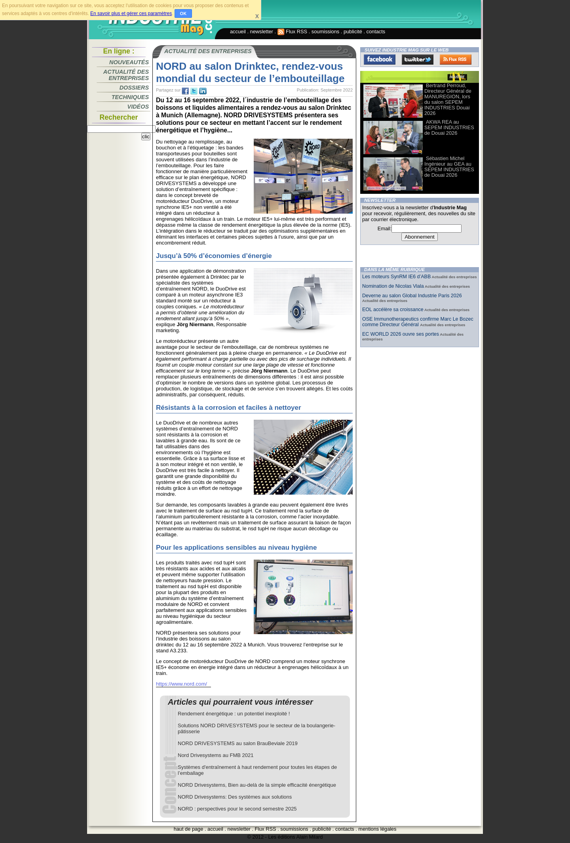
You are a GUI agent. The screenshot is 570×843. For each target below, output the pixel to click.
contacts (376, 31)
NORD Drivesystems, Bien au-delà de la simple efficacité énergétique (257, 785)
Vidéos (138, 106)
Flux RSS (292, 31)
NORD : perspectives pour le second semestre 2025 (237, 809)
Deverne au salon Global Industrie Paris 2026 (412, 295)
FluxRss (455, 59)
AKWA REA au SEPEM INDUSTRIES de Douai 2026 (449, 127)
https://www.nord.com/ (181, 684)
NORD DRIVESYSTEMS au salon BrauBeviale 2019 (238, 743)
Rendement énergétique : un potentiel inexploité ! (234, 714)
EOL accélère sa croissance (393, 309)
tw (194, 91)
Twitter (417, 59)
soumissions (325, 31)
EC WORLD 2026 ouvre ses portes (400, 334)
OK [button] (183, 13)
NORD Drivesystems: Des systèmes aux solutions (235, 797)
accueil (238, 31)
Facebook (379, 59)
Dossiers (134, 87)
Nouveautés (129, 62)
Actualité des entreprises (126, 75)
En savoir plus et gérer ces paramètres (131, 13)
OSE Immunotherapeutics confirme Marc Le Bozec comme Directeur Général (417, 321)
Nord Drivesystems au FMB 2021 (215, 755)
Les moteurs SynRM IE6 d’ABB (396, 276)
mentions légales (377, 829)
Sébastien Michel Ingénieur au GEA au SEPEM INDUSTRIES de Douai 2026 (449, 166)
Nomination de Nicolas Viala (393, 286)
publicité (353, 31)
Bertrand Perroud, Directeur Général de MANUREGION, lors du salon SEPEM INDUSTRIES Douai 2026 (447, 99)
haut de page (188, 829)
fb (185, 91)
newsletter (261, 31)
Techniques (130, 97)
